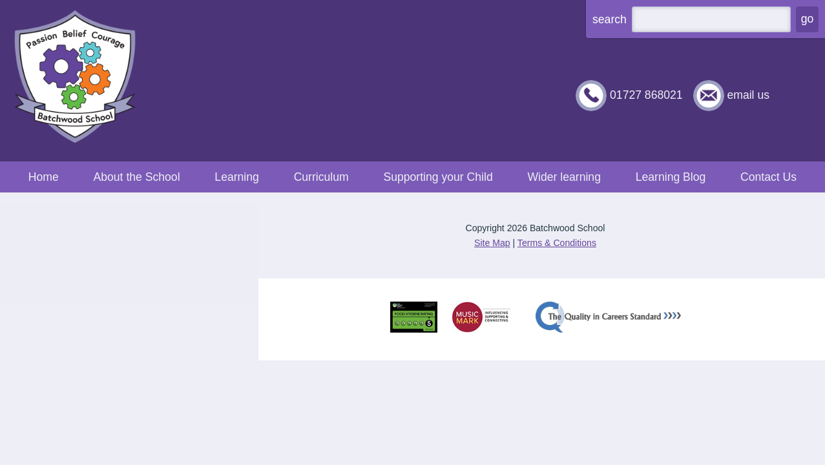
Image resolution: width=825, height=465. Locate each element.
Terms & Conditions (556, 243)
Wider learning (563, 176)
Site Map (492, 243)
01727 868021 (646, 94)
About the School (137, 176)
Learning (236, 176)
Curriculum (321, 176)
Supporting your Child (437, 176)
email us (748, 94)
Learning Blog (671, 176)
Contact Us (768, 176)
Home (43, 176)
